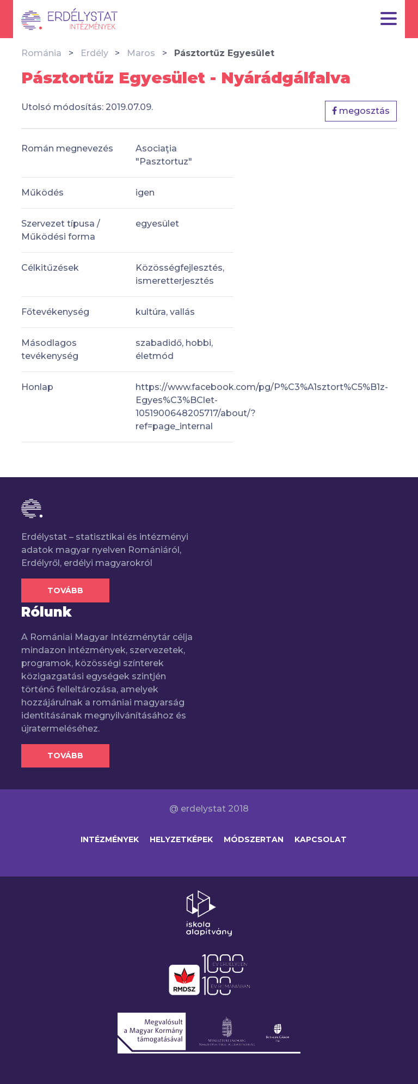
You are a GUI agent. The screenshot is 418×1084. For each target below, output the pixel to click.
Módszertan (254, 839)
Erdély (94, 53)
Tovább (65, 590)
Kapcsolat (320, 839)
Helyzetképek (181, 839)
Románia (41, 53)
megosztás (361, 111)
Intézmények (110, 839)
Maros (141, 53)
